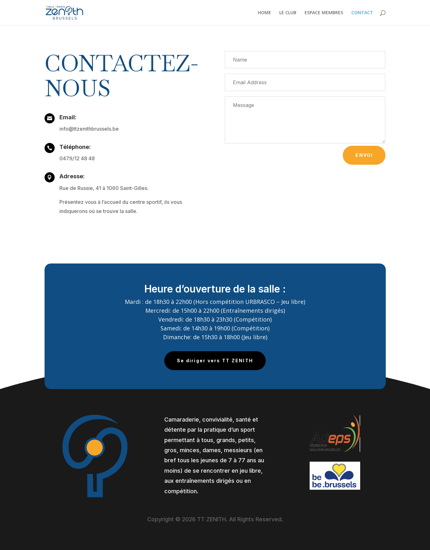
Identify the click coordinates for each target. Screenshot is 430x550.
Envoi (364, 155)
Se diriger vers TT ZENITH (215, 360)
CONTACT (362, 12)
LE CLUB (287, 12)
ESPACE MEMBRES (324, 12)
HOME (264, 12)
